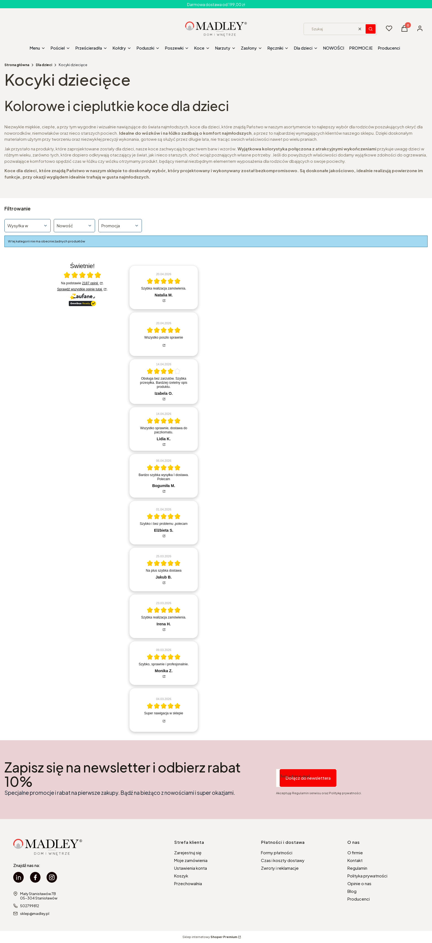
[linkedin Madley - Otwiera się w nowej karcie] (18, 877)
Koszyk (181, 875)
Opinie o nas (359, 883)
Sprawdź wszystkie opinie (80, 289)
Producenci (358, 898)
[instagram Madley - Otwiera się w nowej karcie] (52, 877)
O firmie (355, 852)
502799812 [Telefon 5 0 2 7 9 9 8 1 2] (29, 906)
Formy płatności (276, 852)
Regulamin (357, 868)
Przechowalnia (188, 883)
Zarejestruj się (187, 852)
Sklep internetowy (209, 937)
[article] (163, 287)
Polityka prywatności (367, 875)
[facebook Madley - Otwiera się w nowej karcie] (35, 877)
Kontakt (355, 860)
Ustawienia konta (190, 868)
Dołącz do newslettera (308, 777)
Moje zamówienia (190, 860)
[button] (371, 29)
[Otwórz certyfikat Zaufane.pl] (82, 275)
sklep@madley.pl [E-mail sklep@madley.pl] (34, 913)
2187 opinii (90, 283)
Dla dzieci (44, 65)
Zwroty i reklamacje (280, 868)
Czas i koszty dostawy (282, 860)
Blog (352, 891)
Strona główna (16, 65)
